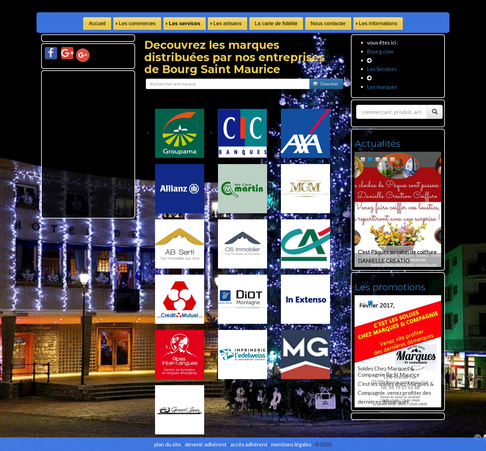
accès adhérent (248, 444)
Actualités (377, 143)
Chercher (326, 83)
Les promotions (390, 287)
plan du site (167, 444)
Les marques (382, 86)
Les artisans (227, 23)
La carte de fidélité (276, 23)
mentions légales (291, 444)
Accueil (97, 23)
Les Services (382, 68)
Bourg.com (380, 51)
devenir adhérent (206, 444)
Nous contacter (328, 23)
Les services (184, 23)
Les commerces (137, 23)
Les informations (378, 23)
